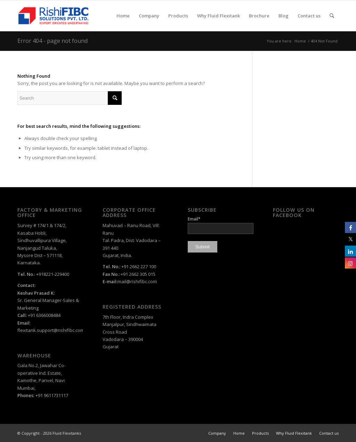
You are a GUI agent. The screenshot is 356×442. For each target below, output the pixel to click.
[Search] (332, 15)
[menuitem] (123, 15)
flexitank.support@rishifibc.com (50, 330)
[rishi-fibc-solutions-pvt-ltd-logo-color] (53, 15)
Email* (220, 225)
